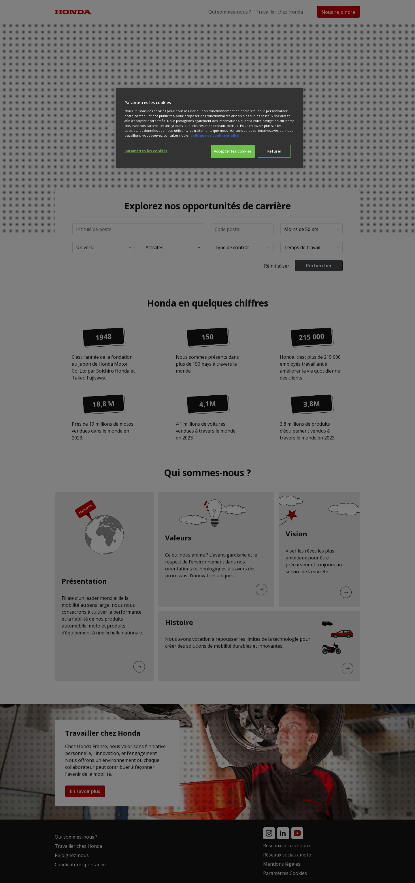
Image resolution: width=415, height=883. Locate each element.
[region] (209, 128)
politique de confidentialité (214, 135)
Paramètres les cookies (145, 151)
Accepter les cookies (233, 151)
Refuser (274, 151)
